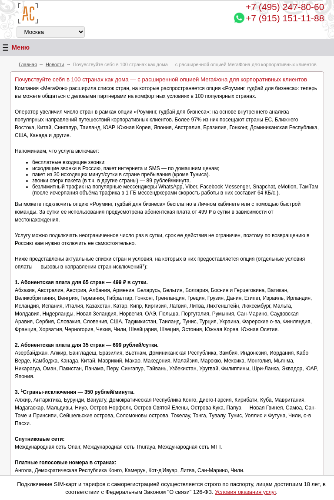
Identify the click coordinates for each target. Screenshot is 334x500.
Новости (55, 64)
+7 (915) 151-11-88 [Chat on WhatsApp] (285, 18)
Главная (28, 64)
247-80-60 (285, 7)
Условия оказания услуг (245, 492)
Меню (15, 47)
